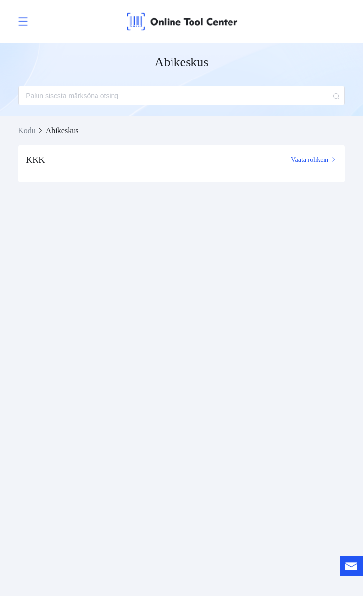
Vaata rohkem (314, 159)
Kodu (27, 130)
